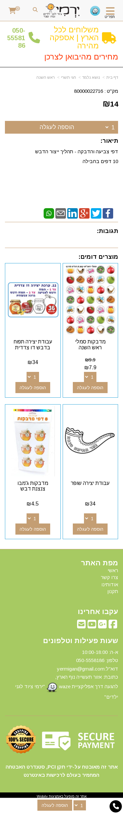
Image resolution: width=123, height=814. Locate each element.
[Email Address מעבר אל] (81, 626)
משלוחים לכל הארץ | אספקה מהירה (74, 37)
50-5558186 (16, 38)
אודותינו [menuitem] (109, 584)
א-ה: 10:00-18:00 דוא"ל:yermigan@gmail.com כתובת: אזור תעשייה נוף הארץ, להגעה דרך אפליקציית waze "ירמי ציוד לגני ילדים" (66, 674)
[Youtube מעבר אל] (92, 626)
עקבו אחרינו (98, 612)
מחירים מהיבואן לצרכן (81, 56)
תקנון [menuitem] (112, 591)
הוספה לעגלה (57, 127)
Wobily (42, 796)
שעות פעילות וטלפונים (80, 641)
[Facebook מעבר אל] (113, 626)
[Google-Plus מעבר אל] (102, 626)
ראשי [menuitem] (113, 570)
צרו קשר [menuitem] (109, 577)
